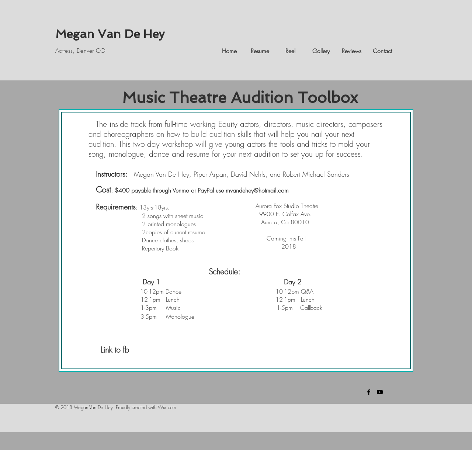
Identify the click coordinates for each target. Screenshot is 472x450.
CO (100, 50)
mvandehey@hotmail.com (257, 190)
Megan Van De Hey (110, 34)
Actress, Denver (74, 50)
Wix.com (167, 407)
